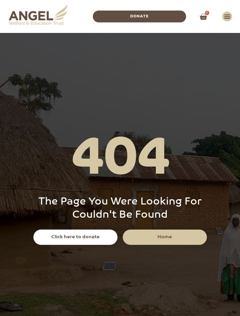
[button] (227, 17)
